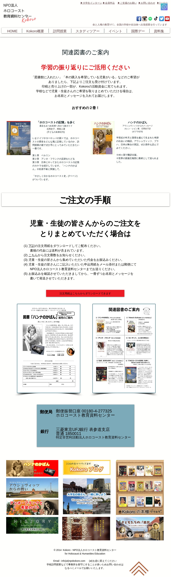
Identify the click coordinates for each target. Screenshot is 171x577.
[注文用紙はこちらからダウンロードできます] (85, 293)
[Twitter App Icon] (161, 18)
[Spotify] (150, 18)
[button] (164, 6)
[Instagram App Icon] (144, 18)
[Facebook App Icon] (139, 18)
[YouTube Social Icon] (167, 18)
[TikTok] (156, 18)
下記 (31, 246)
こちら (33, 255)
